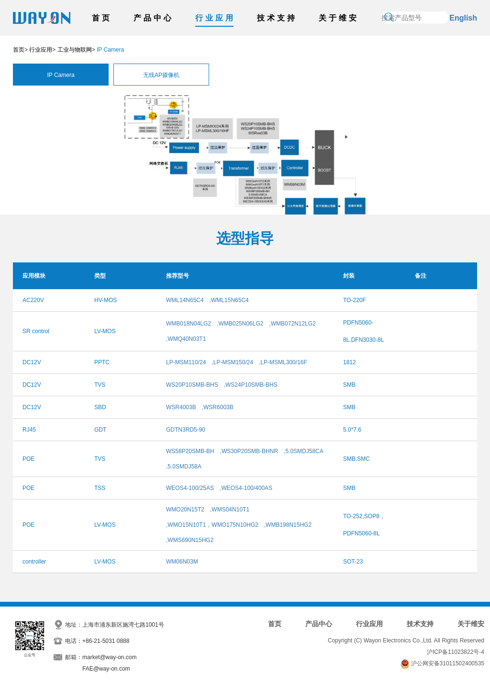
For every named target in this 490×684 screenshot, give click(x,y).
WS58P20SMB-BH (190, 451)
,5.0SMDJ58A (183, 466)
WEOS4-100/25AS (190, 488)
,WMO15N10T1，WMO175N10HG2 (212, 524)
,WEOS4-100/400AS (246, 488)
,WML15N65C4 (229, 300)
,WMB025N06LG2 (240, 323)
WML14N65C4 (185, 300)
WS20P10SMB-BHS (192, 384)
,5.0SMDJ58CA (303, 451)
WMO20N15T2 (185, 509)
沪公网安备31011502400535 (447, 663)
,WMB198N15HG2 (288, 524)
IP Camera (60, 75)
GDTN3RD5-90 (185, 429)
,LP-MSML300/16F (283, 362)
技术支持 (277, 18)
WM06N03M (182, 561)
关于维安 (339, 18)
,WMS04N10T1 (229, 509)
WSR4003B (181, 407)
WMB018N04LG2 (188, 323)
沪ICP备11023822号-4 (455, 652)
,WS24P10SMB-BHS (251, 384)
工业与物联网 (74, 49)
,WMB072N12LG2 (292, 323)
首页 (102, 18)
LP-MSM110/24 (186, 362)
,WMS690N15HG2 (189, 540)
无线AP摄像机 (161, 75)
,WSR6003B (218, 407)
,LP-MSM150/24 (232, 362)
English (463, 18)
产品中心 (154, 18)
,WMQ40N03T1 (186, 339)
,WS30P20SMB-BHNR (249, 451)
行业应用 (215, 18)
